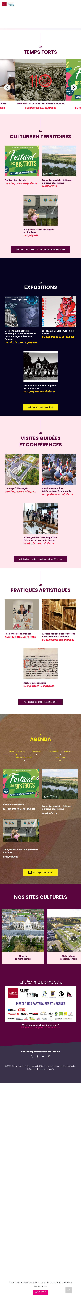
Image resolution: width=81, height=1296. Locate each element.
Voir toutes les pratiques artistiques (40, 708)
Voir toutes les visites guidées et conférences (40, 565)
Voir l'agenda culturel (40, 879)
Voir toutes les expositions (40, 413)
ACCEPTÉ (40, 1292)
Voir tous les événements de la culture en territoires (40, 255)
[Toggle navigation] (77, 4)
